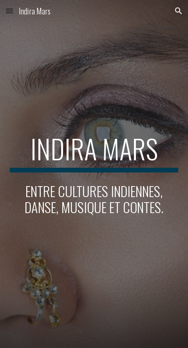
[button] (9, 11)
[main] (94, 152)
